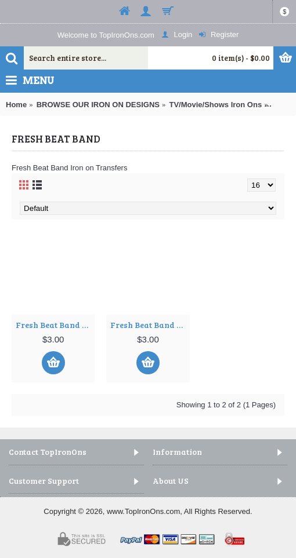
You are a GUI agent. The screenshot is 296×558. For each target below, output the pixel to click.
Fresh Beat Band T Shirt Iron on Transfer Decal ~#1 (55, 324)
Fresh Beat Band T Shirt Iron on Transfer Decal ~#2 (149, 324)
